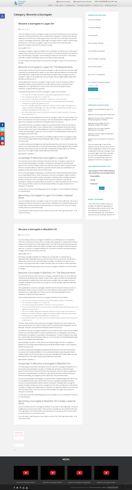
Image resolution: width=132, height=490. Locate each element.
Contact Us (97, 5)
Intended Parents (84, 5)
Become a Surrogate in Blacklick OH (37, 229)
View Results (102, 192)
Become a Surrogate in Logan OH (36, 23)
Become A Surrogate (61, 1)
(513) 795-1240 (111, 1)
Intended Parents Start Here (80, 1)
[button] (2, 16)
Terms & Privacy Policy (95, 98)
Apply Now (59, 5)
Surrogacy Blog (111, 5)
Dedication (94, 184)
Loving (93, 180)
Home (50, 5)
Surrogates (70, 5)
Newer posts (19, 433)
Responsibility (95, 176)
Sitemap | (106, 487)
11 (15, 445)
